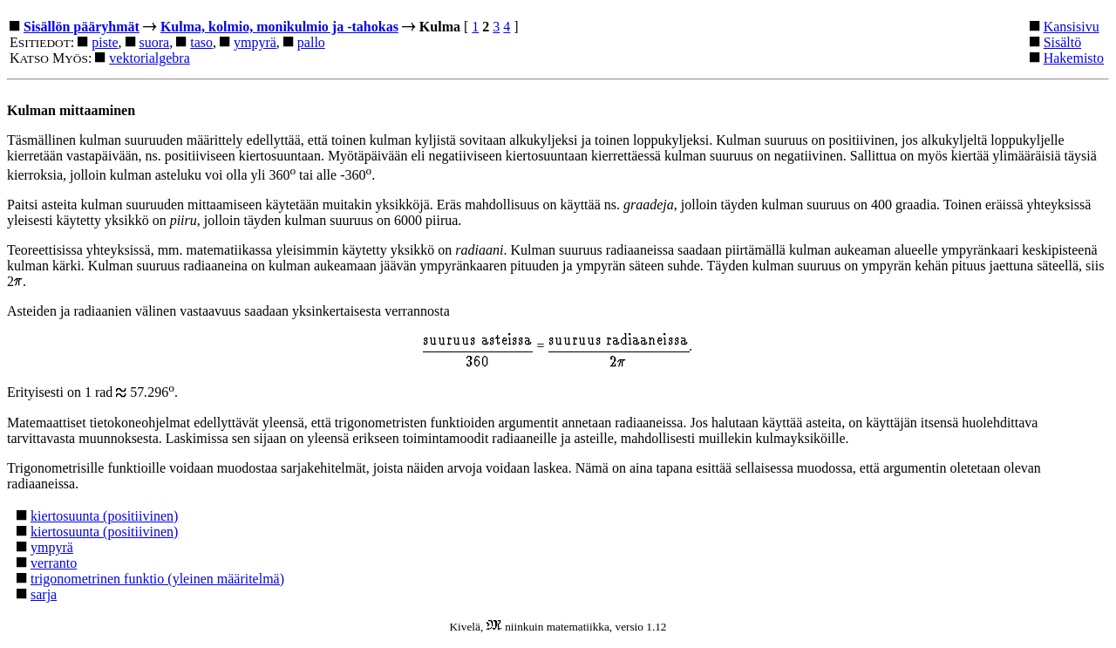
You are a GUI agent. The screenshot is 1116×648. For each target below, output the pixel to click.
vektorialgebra (149, 58)
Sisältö (1063, 42)
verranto (54, 563)
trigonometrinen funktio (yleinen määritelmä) (157, 578)
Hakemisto (1074, 58)
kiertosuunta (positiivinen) (104, 515)
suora (155, 42)
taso (201, 42)
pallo (311, 42)
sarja (44, 594)
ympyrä (255, 42)
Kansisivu (1071, 26)
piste (105, 42)
